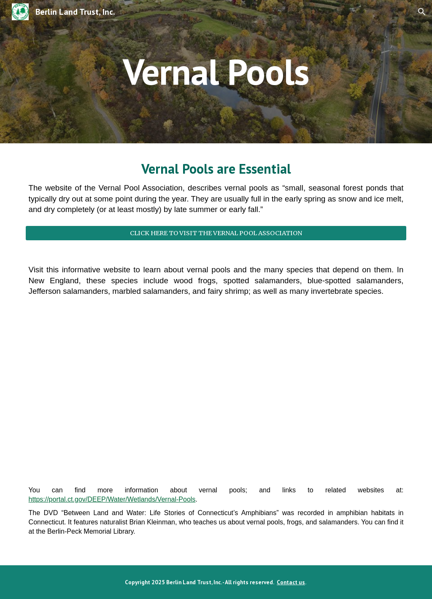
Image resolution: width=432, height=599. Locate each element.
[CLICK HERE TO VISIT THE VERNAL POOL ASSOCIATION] (216, 233)
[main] (215, 71)
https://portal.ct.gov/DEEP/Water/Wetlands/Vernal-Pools (112, 499)
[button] (422, 12)
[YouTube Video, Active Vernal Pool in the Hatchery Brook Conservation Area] (216, 393)
